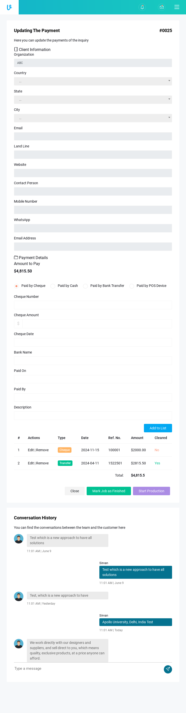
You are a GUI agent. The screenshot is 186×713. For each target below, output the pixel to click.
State (18, 91)
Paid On (20, 370)
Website (20, 164)
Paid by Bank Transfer (103, 285)
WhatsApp (22, 220)
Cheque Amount (26, 315)
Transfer (65, 463)
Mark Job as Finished (108, 491)
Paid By (20, 389)
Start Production (151, 491)
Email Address (25, 238)
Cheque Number (26, 296)
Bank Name (23, 352)
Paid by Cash (64, 285)
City (17, 109)
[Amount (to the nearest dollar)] (97, 323)
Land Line (21, 146)
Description (22, 407)
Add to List (158, 428)
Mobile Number (25, 201)
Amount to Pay (27, 263)
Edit (31, 450)
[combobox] (93, 81)
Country (20, 73)
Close (74, 491)
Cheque (65, 450)
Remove (42, 450)
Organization (24, 54)
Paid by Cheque (29, 285)
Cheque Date (24, 334)
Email (18, 128)
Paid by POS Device (147, 285)
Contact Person (26, 183)
